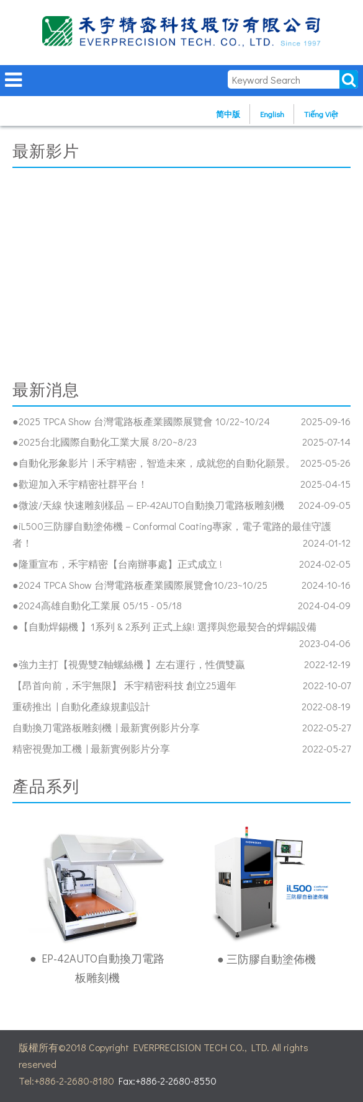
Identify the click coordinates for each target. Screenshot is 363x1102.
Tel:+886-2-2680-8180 (66, 1080)
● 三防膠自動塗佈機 (266, 958)
